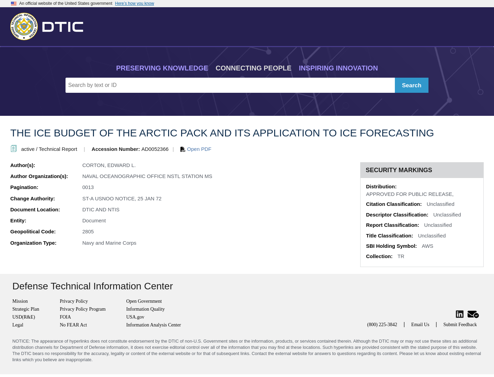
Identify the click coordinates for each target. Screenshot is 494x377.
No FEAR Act (73, 325)
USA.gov (135, 317)
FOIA (65, 317)
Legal (17, 325)
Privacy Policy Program (83, 309)
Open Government (144, 301)
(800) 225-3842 (382, 324)
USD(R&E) (23, 317)
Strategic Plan (25, 309)
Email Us (420, 324)
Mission (20, 301)
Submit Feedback (460, 324)
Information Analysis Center (153, 325)
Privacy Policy (74, 301)
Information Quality (145, 309)
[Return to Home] (49, 25)
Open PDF (195, 149)
